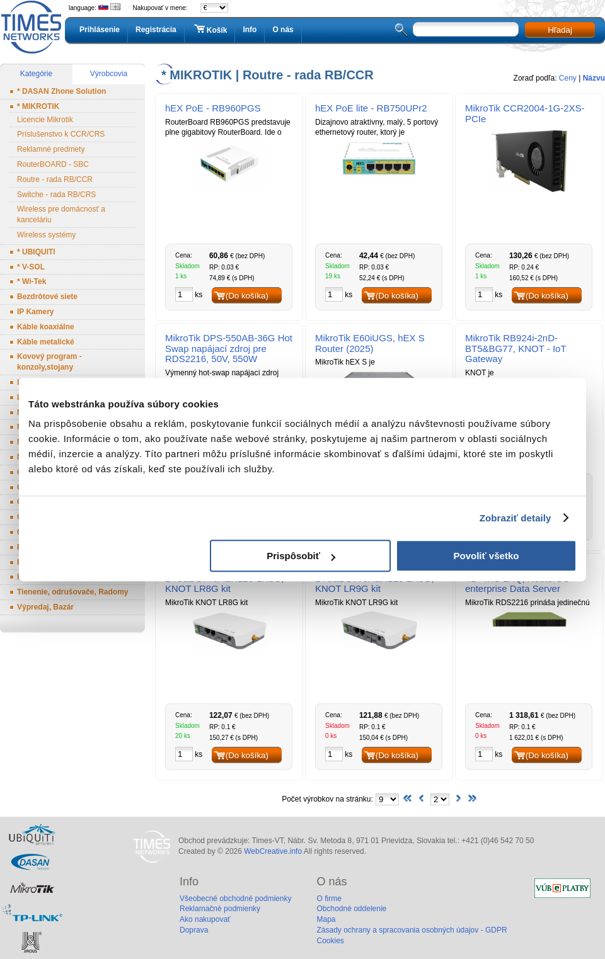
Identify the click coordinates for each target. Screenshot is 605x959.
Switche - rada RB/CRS (56, 194)
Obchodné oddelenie (351, 908)
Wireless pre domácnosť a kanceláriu (61, 214)
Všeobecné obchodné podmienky (235, 898)
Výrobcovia (108, 73)
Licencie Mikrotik (45, 119)
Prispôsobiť (301, 555)
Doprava (194, 930)
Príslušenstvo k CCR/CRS (61, 134)
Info (249, 29)
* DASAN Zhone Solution (61, 91)
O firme (328, 898)
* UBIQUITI (36, 251)
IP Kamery (35, 311)
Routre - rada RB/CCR (55, 179)
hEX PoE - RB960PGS (213, 108)
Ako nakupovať (205, 919)
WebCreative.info (273, 851)
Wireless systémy (46, 234)
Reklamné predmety (50, 149)
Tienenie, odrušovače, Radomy (73, 591)
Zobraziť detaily (515, 518)
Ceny (568, 78)
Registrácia (155, 29)
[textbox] (466, 29)
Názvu (594, 78)
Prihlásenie (99, 29)
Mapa (325, 919)
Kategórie (36, 73)
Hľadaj (560, 30)
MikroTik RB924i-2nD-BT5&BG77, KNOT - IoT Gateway (515, 348)
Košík (210, 30)
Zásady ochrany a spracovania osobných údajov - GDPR (411, 930)
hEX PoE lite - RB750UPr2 (371, 108)
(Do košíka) (247, 295)
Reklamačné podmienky (220, 908)
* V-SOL (31, 267)
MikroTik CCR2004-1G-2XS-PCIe (525, 113)
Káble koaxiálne (45, 326)
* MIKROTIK (38, 106)
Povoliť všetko (486, 555)
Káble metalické (45, 342)
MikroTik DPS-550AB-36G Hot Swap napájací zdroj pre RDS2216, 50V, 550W (228, 348)
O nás (282, 29)
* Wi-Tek (31, 281)
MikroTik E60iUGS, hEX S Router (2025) (370, 343)
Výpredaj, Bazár (45, 607)
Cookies (329, 940)
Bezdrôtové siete (47, 296)
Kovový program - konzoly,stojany (49, 362)
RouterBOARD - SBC (53, 164)
